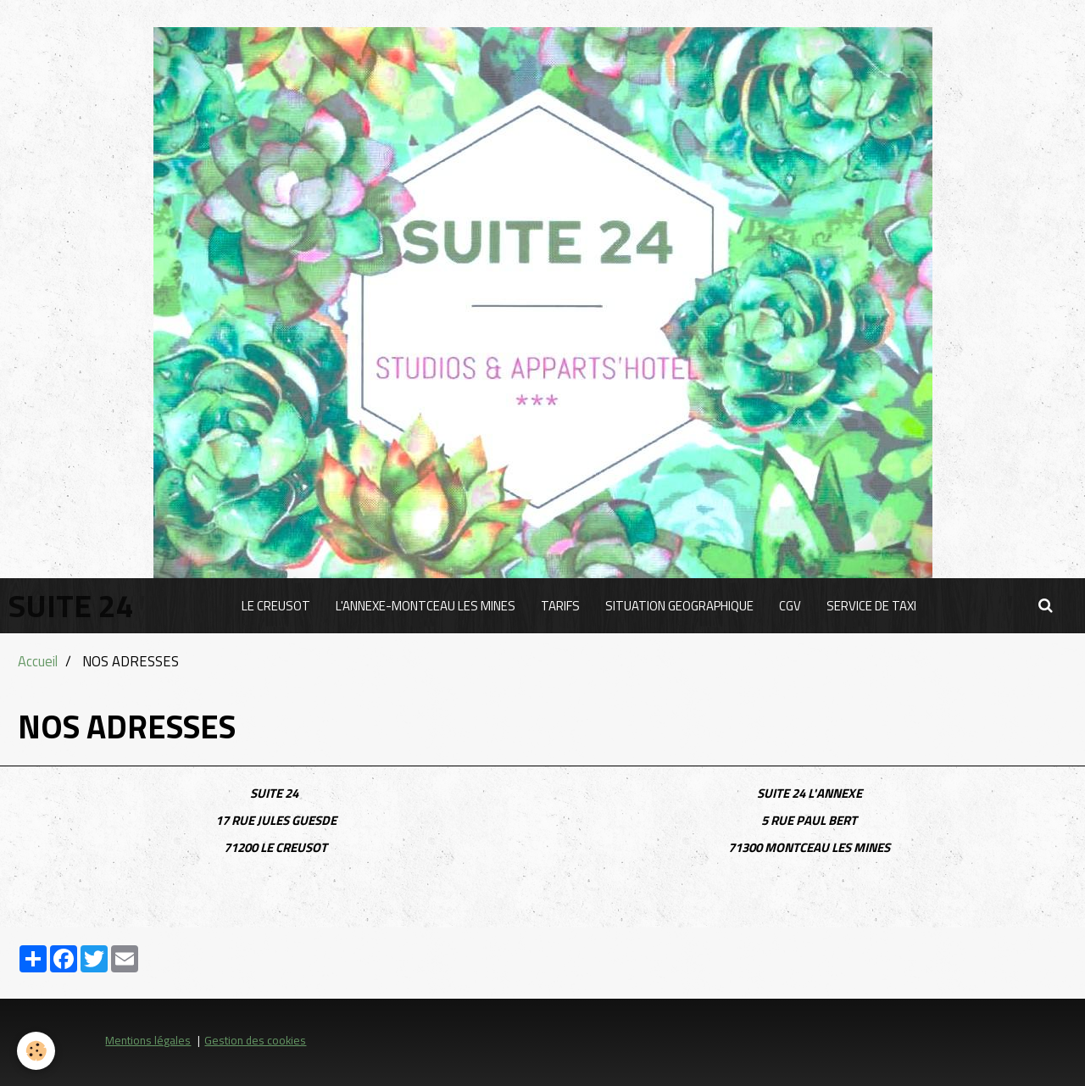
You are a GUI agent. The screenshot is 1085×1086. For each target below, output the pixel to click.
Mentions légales (148, 1040)
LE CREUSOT (276, 605)
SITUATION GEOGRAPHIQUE (679, 605)
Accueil (38, 660)
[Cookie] (36, 1051)
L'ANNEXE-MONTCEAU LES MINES (425, 605)
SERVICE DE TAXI (871, 605)
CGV (790, 605)
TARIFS (560, 605)
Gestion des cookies (255, 1040)
